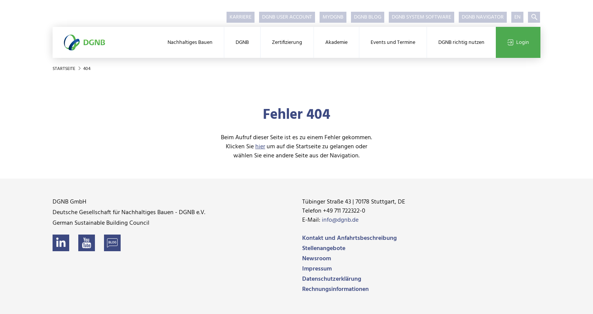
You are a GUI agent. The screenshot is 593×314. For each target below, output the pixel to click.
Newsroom (316, 259)
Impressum (317, 269)
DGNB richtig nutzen (461, 42)
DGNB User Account (287, 17)
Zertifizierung (287, 42)
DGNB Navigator (483, 17)
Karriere (240, 17)
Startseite (64, 69)
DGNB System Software (421, 17)
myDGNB (333, 17)
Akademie (336, 42)
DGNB (242, 42)
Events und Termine (393, 42)
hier (260, 147)
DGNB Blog (367, 17)
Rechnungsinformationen (335, 289)
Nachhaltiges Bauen (190, 42)
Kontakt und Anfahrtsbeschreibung (349, 238)
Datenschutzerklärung (331, 279)
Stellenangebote (323, 248)
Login (518, 42)
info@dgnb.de (340, 220)
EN (517, 17)
